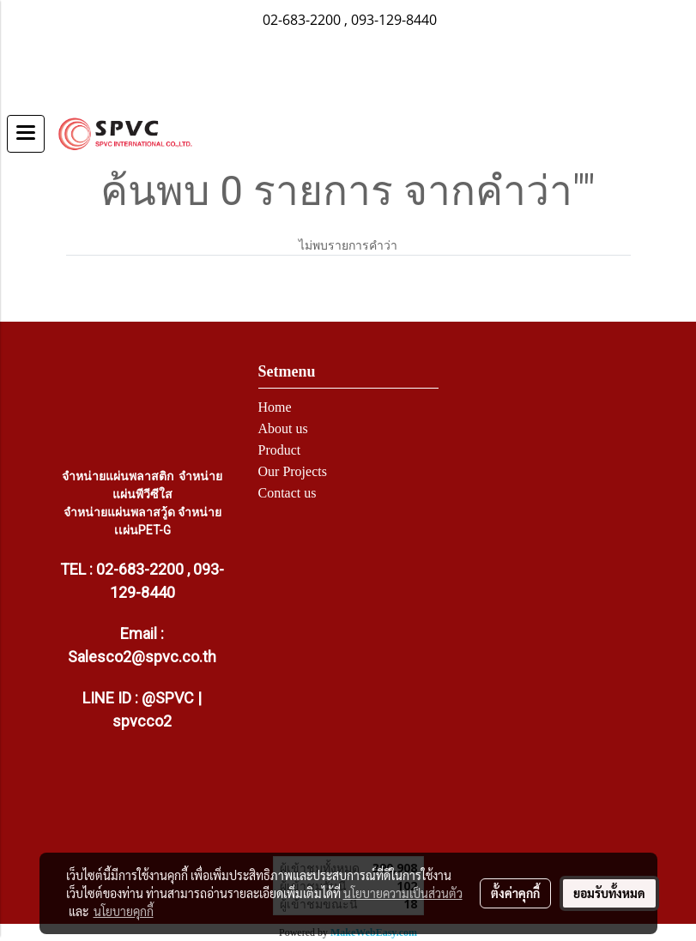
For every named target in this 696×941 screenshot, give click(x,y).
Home (275, 407)
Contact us (287, 493)
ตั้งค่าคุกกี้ (515, 893)
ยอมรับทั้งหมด (609, 893)
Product (279, 450)
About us (283, 428)
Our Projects (292, 471)
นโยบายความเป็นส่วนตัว (403, 893)
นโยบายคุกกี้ (124, 911)
